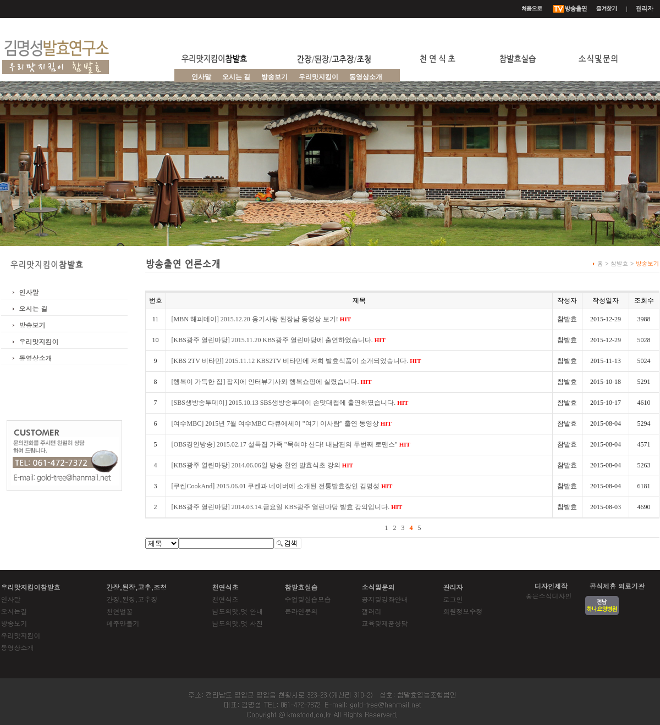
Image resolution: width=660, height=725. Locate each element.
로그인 (453, 599)
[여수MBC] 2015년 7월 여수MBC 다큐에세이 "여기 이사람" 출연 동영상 (282, 423)
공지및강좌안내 (385, 599)
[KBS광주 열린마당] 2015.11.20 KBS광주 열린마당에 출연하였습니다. (279, 340)
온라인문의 (301, 611)
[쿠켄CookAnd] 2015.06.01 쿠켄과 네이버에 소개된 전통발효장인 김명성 (282, 486)
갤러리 (372, 611)
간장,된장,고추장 (132, 599)
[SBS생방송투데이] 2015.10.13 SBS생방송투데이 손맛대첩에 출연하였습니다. (290, 402)
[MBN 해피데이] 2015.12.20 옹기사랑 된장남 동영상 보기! (261, 319)
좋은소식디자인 (549, 595)
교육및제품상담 (385, 623)
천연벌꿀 (120, 611)
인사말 (201, 77)
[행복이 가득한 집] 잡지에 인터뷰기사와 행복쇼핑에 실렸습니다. (272, 382)
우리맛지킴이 (318, 77)
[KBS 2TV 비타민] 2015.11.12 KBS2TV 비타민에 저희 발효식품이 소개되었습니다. (296, 361)
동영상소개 (365, 77)
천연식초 (225, 599)
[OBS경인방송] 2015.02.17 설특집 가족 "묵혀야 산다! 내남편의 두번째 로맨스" (291, 444)
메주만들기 (123, 623)
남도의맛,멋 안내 (237, 611)
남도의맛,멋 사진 (237, 623)
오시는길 (14, 611)
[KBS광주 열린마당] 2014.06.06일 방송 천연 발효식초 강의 (263, 465)
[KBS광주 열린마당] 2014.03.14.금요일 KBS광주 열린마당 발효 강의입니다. (287, 507)
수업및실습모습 (308, 599)
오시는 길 (236, 77)
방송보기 (32, 325)
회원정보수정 (463, 611)
